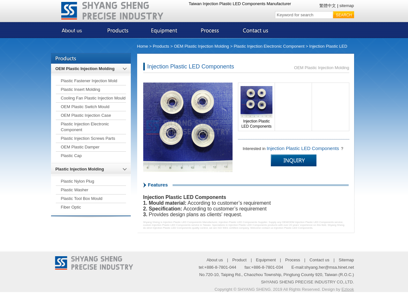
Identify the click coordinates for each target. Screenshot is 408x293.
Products (161, 46)
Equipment (266, 259)
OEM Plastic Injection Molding (201, 46)
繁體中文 (327, 5)
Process (292, 259)
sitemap (346, 5)
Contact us (319, 259)
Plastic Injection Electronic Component (269, 46)
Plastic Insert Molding (80, 89)
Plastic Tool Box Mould (82, 198)
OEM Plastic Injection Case (86, 115)
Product (239, 259)
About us (214, 259)
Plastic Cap (71, 155)
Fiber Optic (71, 207)
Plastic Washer (74, 189)
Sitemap (346, 259)
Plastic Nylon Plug (77, 181)
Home (142, 46)
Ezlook (347, 289)
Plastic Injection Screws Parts (88, 138)
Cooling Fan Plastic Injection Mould (93, 98)
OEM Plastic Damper (80, 147)
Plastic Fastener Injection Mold (89, 80)
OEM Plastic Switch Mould (85, 106)
